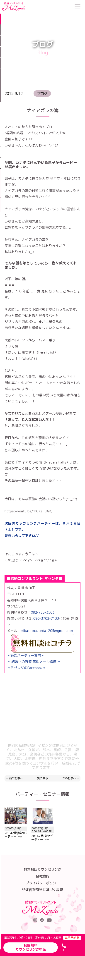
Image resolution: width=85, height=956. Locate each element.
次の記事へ (69, 778)
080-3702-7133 (46, 618)
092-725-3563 (42, 612)
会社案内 (42, 876)
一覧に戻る (41, 778)
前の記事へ (16, 778)
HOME (41, 17)
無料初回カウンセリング (42, 869)
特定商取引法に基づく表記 (42, 889)
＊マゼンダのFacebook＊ (26, 667)
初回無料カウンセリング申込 (30, 947)
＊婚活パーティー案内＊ (25, 655)
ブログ (53, 17)
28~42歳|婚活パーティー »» (42, 832)
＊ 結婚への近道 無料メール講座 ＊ (34, 661)
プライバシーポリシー (43, 883)
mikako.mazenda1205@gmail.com (47, 630)
